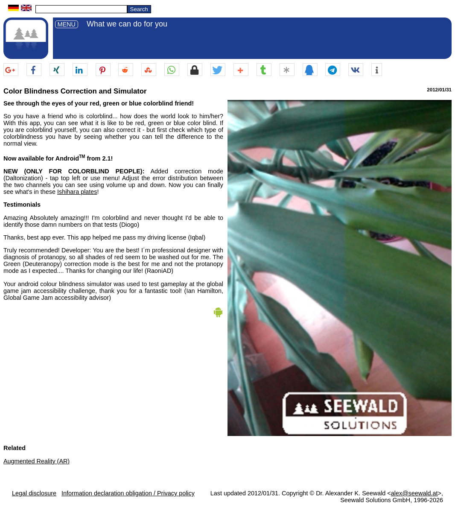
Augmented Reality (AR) (36, 461)
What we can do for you (127, 24)
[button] (11, 70)
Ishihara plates (77, 191)
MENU (67, 24)
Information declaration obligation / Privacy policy (128, 493)
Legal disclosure (34, 493)
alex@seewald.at (414, 493)
